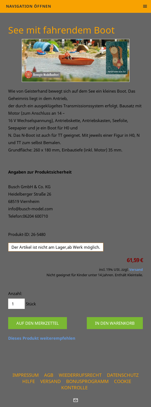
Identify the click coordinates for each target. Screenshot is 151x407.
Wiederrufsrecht (80, 375)
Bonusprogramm (87, 381)
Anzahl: (15, 293)
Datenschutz (123, 375)
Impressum (26, 375)
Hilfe (28, 381)
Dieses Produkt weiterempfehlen (41, 338)
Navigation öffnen (28, 6)
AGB (48, 375)
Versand (136, 269)
